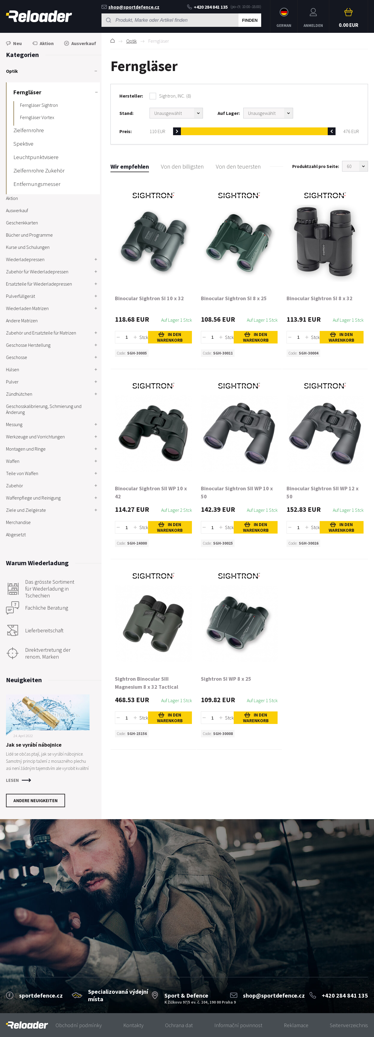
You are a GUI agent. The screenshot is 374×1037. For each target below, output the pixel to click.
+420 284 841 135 (207, 7)
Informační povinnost (238, 1025)
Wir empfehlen (129, 166)
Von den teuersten (238, 166)
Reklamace (296, 1025)
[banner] (27, 1025)
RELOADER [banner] (39, 16)
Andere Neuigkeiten (35, 800)
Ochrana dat (179, 1025)
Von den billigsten (182, 166)
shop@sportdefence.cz (130, 7)
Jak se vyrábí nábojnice (33, 744)
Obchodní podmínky (79, 1025)
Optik (131, 41)
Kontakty (133, 1025)
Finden (250, 20)
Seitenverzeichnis (349, 1025)
